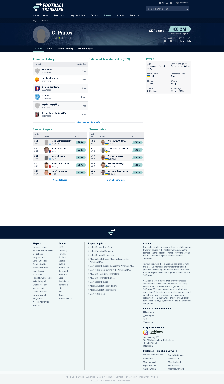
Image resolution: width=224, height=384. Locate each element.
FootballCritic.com (176, 355)
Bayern (62, 295)
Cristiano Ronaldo (41, 285)
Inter (61, 288)
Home (35, 15)
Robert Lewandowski (42, 278)
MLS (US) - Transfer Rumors (102, 278)
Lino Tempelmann (60, 171)
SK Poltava (156, 30)
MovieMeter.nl (149, 362)
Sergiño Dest (38, 298)
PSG (60, 291)
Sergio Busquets (40, 261)
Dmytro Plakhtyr (116, 163)
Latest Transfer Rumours (101, 251)
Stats (49, 48)
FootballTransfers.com (153, 354)
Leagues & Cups (77, 15)
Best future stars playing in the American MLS (110, 270)
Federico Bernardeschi (43, 250)
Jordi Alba (37, 274)
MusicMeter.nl (174, 362)
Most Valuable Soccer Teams (103, 290)
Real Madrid (64, 281)
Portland (62, 257)
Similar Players (85, 48)
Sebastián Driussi (40, 268)
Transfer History (64, 48)
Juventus (63, 274)
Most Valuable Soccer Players (103, 286)
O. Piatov (44, 21)
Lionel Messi (38, 271)
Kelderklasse (174, 365)
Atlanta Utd (64, 268)
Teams (94, 15)
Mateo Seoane (58, 156)
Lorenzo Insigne (40, 247)
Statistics (134, 15)
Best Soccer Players (99, 282)
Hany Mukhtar (39, 257)
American (182, 3)
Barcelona (63, 285)
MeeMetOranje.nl (176, 369)
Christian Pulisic (40, 291)
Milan (61, 278)
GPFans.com (173, 358)
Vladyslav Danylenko (118, 148)
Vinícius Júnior (39, 288)
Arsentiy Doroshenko (118, 171)
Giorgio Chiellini (39, 264)
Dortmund (63, 271)
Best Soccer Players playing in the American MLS (112, 266)
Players (107, 15)
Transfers (59, 15)
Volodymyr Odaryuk (117, 141)
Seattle (62, 261)
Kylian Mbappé (39, 281)
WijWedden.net (150, 365)
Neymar (36, 305)
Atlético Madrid (65, 298)
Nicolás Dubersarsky (61, 141)
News (45, 15)
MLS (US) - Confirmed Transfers (104, 274)
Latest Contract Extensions (102, 255)
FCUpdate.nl (148, 358)
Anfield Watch (149, 369)
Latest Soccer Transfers (101, 247)
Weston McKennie (41, 302)
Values (120, 15)
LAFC (61, 247)
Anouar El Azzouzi (60, 163)
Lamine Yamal (39, 295)
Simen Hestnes (59, 148)
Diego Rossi (38, 254)
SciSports (147, 275)
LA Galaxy (63, 250)
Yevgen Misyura (115, 156)
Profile (38, 48)
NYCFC (62, 264)
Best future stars (97, 294)
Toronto (62, 254)
